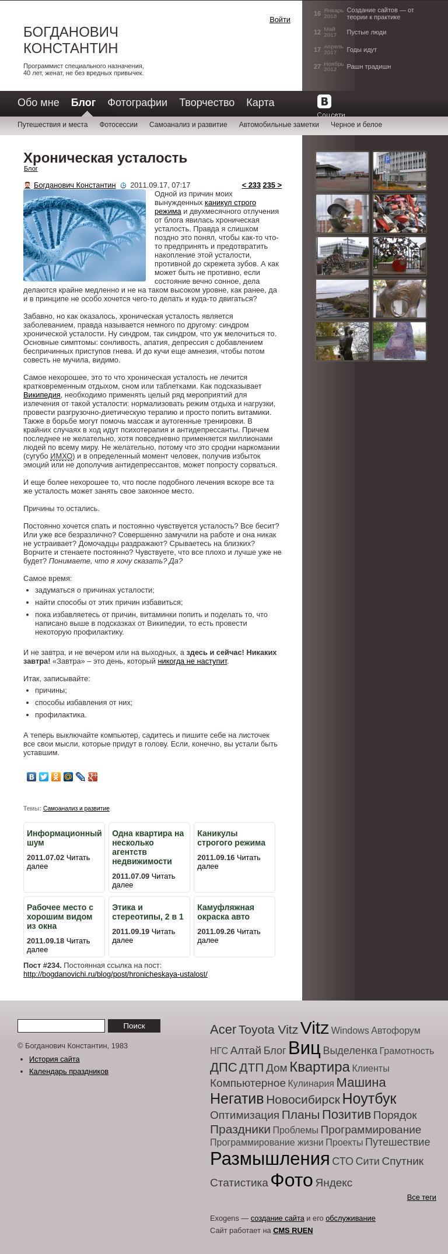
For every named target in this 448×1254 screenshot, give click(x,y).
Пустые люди (367, 32)
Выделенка (350, 1050)
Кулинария (311, 1084)
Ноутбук (369, 1098)
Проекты (344, 1142)
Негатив (237, 1098)
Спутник (403, 1161)
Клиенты (370, 1068)
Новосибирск (303, 1099)
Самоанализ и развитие (188, 125)
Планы (301, 1114)
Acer (223, 1029)
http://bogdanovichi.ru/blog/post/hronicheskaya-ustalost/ (115, 974)
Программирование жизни (267, 1142)
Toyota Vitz (268, 1029)
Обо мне (39, 102)
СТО (343, 1161)
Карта (260, 102)
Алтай (245, 1050)
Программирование (371, 1129)
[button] (221, 31)
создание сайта (277, 1218)
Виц (304, 1048)
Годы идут (362, 49)
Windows (350, 1030)
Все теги (421, 1197)
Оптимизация (244, 1115)
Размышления (270, 1159)
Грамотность (407, 1051)
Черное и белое (356, 125)
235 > (272, 185)
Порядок (395, 1115)
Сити (368, 1161)
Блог (31, 168)
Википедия (42, 394)
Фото (291, 1180)
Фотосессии (118, 125)
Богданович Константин (70, 40)
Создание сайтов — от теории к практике (380, 13)
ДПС (223, 1067)
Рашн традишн (369, 66)
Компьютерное (248, 1083)
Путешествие (397, 1142)
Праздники (240, 1129)
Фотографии (137, 102)
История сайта (54, 1059)
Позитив (346, 1114)
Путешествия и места (53, 125)
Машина (361, 1082)
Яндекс (333, 1182)
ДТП (251, 1067)
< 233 (251, 185)
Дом (277, 1068)
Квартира (319, 1067)
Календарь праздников (68, 1071)
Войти (280, 19)
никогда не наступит (192, 661)
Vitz (314, 1027)
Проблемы (295, 1130)
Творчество (207, 102)
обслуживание (351, 1218)
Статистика (239, 1182)
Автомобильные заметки (279, 125)
